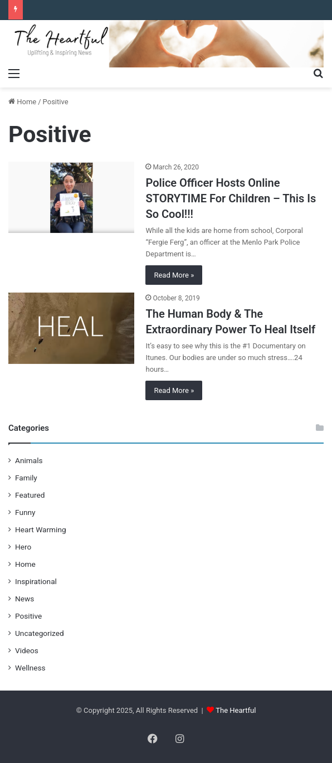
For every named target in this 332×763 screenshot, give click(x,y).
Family (26, 477)
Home (22, 102)
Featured (30, 494)
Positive (28, 615)
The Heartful (236, 710)
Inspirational (36, 581)
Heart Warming (40, 529)
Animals (29, 460)
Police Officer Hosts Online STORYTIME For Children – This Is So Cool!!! (230, 198)
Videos (26, 650)
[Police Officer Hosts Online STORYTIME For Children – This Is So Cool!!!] (71, 197)
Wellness (30, 667)
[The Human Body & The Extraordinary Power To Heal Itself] (71, 328)
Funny (25, 512)
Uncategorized (39, 633)
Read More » (174, 275)
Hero (23, 546)
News (24, 598)
